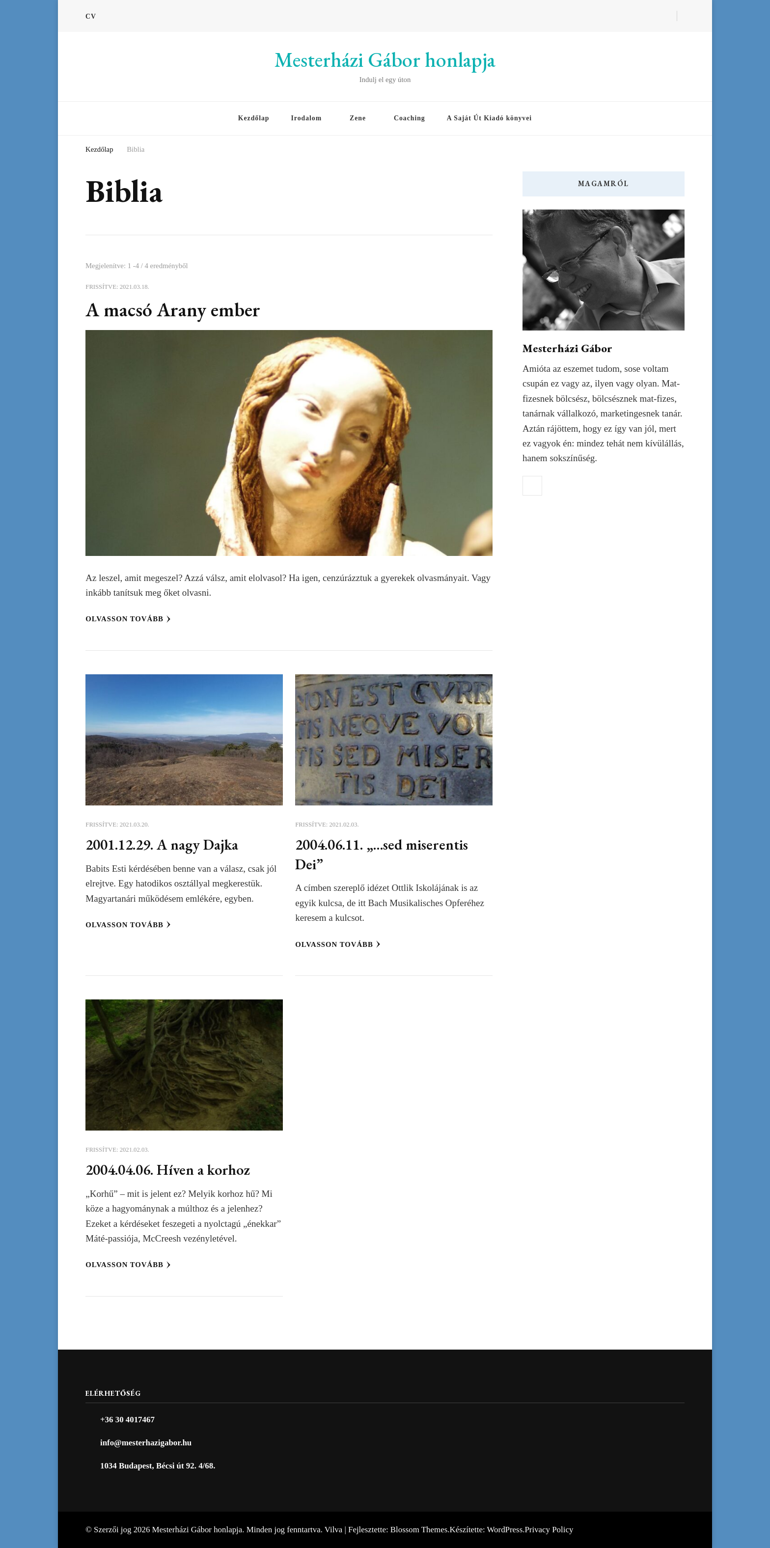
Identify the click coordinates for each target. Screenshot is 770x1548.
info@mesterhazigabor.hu (146, 1442)
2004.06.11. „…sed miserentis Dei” (388, 854)
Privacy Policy (548, 1529)
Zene (358, 118)
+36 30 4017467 (127, 1419)
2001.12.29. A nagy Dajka (168, 844)
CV (90, 16)
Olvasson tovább (128, 619)
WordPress (505, 1529)
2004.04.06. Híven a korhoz (174, 1169)
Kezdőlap (254, 118)
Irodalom (306, 118)
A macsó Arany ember (177, 309)
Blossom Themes (418, 1529)
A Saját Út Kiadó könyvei (489, 118)
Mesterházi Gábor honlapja (385, 59)
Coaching (409, 118)
